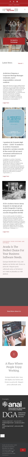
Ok (23, 450)
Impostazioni (5, 455)
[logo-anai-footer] (14, 402)
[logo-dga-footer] (14, 412)
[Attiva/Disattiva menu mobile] (25, 9)
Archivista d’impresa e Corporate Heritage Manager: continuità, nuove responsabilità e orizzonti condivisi (13, 77)
